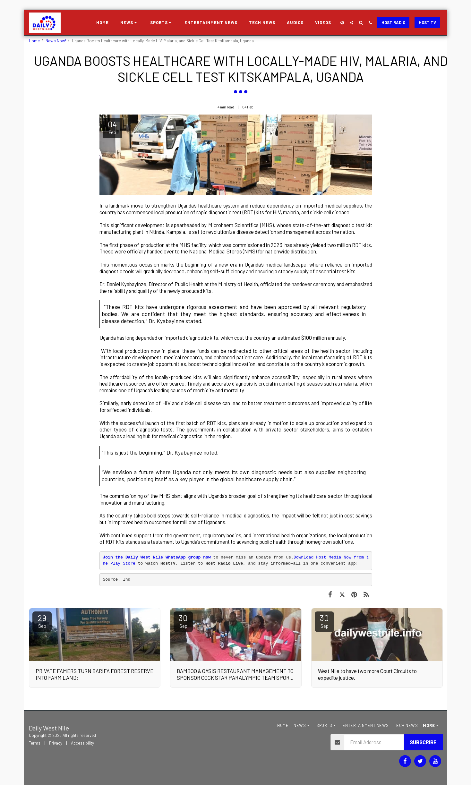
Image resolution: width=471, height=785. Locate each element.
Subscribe (423, 742)
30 (183, 621)
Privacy (55, 743)
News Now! (56, 40)
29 (42, 621)
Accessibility (82, 743)
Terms (34, 743)
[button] (129, 23)
